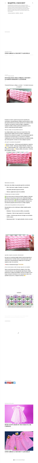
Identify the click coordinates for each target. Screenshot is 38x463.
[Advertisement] (19, 21)
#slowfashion (13, 317)
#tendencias (22, 317)
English (21, 13)
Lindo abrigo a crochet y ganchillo (17, 53)
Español (17, 13)
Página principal (11, 13)
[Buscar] (32, 3)
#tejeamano (18, 317)
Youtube (20, 264)
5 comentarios (11, 428)
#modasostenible (8, 317)
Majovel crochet (16, 3)
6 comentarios (11, 55)
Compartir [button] (6, 55)
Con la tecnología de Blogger (19, 460)
